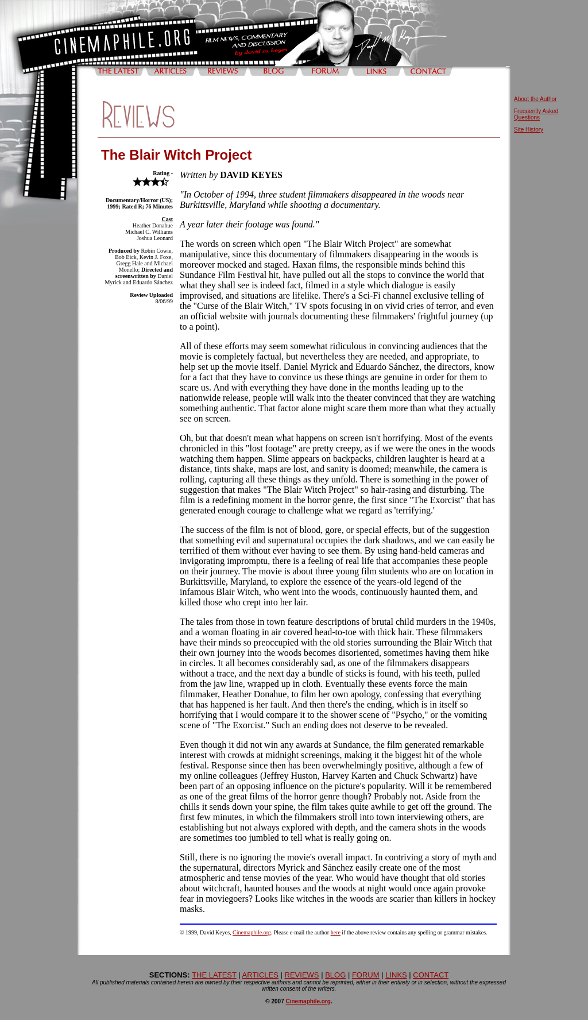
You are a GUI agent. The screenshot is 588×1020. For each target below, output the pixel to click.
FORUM (366, 975)
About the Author (535, 99)
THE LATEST (214, 975)
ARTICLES (260, 975)
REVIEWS (302, 975)
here (336, 932)
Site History (528, 129)
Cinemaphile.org (252, 932)
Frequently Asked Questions (536, 114)
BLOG (335, 975)
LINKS (396, 975)
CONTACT (430, 975)
